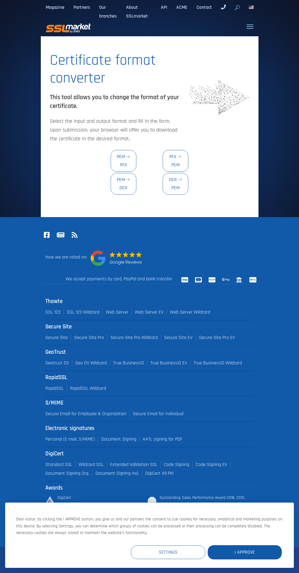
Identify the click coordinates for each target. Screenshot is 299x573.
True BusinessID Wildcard (217, 363)
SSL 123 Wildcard (83, 312)
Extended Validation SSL (134, 464)
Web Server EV (149, 312)
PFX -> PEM (175, 161)
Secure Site (56, 337)
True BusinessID (128, 363)
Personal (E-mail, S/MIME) (70, 439)
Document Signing (118, 439)
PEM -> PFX (123, 161)
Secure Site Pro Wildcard (134, 337)
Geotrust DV (57, 363)
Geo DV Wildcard (91, 363)
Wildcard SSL (91, 464)
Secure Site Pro (89, 337)
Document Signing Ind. (117, 473)
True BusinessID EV (168, 363)
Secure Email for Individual (158, 414)
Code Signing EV (211, 464)
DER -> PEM (175, 184)
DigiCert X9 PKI (159, 473)
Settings (170, 552)
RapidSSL (54, 388)
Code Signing (176, 464)
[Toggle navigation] (250, 26)
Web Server (117, 312)
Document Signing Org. (67, 473)
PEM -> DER (123, 184)
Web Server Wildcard (190, 312)
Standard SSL (58, 464)
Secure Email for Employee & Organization (85, 414)
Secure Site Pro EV (217, 337)
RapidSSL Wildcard (88, 388)
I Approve (246, 552)
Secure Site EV (178, 337)
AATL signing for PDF (162, 439)
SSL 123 (52, 312)
